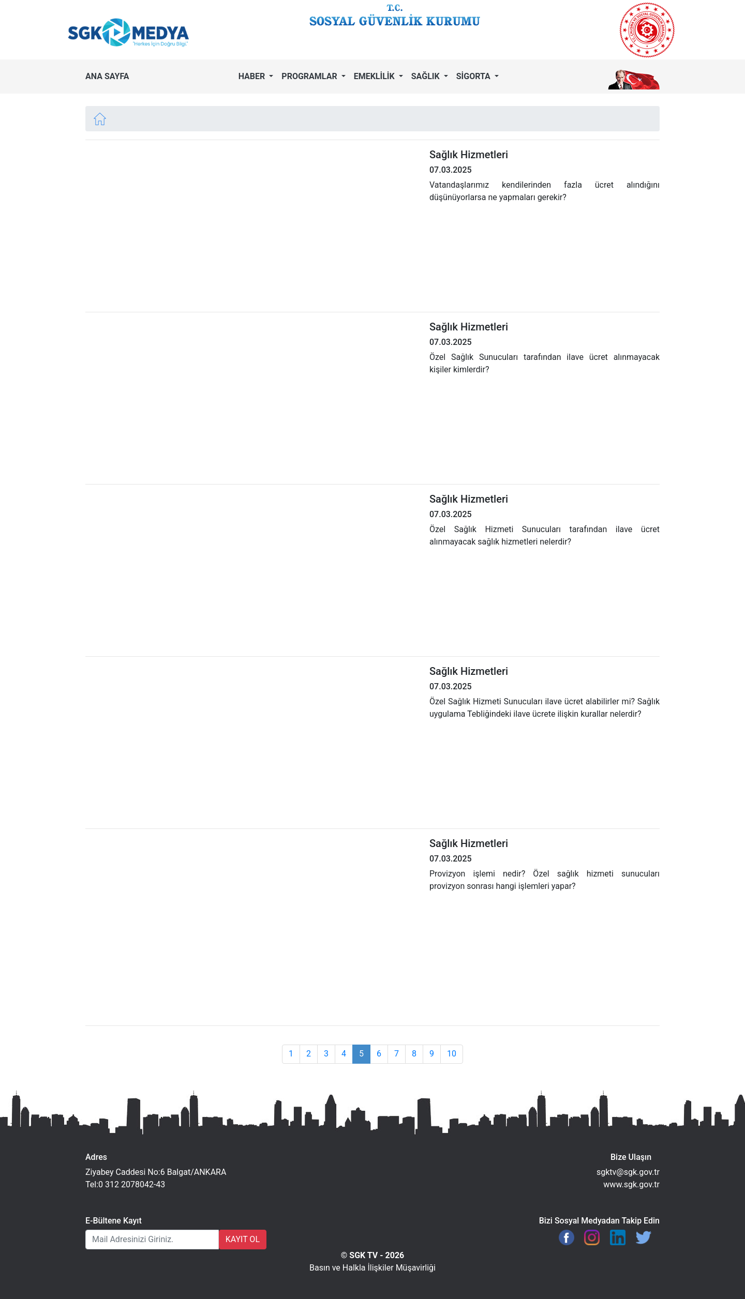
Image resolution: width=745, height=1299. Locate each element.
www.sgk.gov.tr (631, 1184)
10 (451, 1054)
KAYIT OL (243, 1239)
